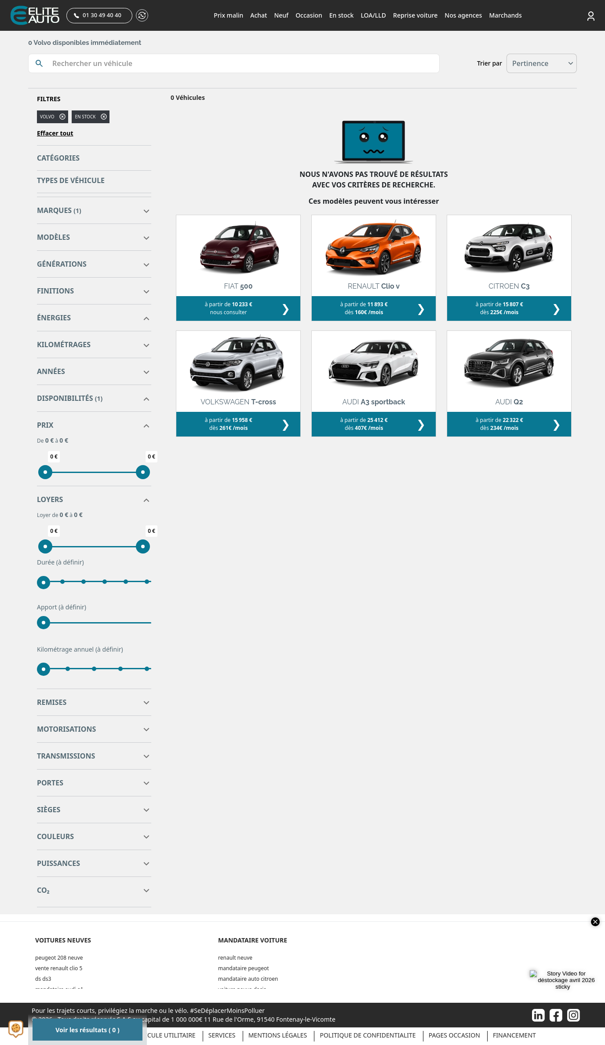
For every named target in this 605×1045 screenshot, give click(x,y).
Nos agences (463, 15)
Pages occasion (454, 1035)
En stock (341, 15)
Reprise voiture (415, 15)
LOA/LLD (373, 15)
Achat (258, 15)
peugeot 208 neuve (59, 957)
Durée (60, 562)
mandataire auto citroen (248, 979)
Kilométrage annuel (80, 649)
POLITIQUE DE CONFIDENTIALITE (367, 1035)
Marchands (505, 15)
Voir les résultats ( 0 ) (87, 1030)
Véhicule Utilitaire (165, 1035)
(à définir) (70, 562)
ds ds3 (43, 979)
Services (222, 1035)
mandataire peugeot (243, 968)
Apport (61, 607)
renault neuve (235, 957)
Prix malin (228, 15)
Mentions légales (277, 1035)
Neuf (281, 15)
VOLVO (47, 117)
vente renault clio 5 (58, 968)
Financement (514, 1035)
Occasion (308, 15)
